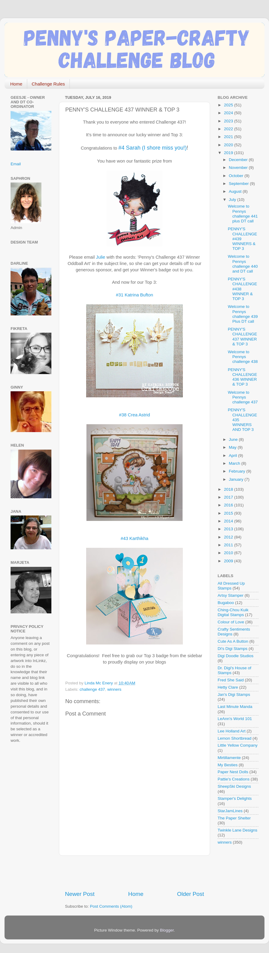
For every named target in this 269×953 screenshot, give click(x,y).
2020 (229, 145)
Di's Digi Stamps (233, 648)
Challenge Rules (48, 83)
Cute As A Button (233, 641)
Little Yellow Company (238, 745)
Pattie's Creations (233, 779)
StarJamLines (230, 811)
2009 (229, 561)
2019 (229, 152)
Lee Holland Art (231, 731)
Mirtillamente (229, 757)
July (233, 199)
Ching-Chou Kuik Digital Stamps (233, 612)
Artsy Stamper (231, 595)
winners (114, 689)
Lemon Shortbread (234, 738)
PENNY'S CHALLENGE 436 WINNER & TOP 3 (242, 377)
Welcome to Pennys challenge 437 (243, 397)
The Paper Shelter (234, 818)
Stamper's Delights (235, 798)
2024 (229, 113)
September (239, 183)
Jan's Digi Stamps (234, 694)
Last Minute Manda (235, 706)
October (237, 175)
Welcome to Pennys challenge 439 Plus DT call (243, 314)
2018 (229, 489)
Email (16, 164)
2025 (229, 105)
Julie (100, 257)
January (237, 479)
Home (16, 83)
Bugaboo (226, 602)
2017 (229, 497)
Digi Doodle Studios (236, 656)
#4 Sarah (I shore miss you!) (152, 148)
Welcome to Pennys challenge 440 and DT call (243, 263)
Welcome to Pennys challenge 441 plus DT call (243, 213)
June (234, 439)
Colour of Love (231, 622)
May (233, 447)
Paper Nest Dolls (233, 772)
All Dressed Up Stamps (231, 585)
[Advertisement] (135, 873)
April (233, 455)
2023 (229, 121)
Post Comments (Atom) (111, 906)
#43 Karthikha (134, 538)
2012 (229, 537)
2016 (229, 505)
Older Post (190, 894)
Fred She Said (231, 680)
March (235, 463)
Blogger (167, 930)
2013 (229, 529)
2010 (229, 553)
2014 (229, 521)
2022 (229, 129)
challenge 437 (92, 689)
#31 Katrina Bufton (134, 294)
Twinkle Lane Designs (237, 830)
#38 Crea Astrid (134, 414)
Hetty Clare (228, 687)
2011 (229, 545)
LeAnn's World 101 (235, 718)
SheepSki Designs (234, 786)
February (237, 471)
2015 (229, 513)
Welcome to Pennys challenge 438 (243, 357)
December (239, 159)
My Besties (228, 765)
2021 (229, 136)
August (236, 191)
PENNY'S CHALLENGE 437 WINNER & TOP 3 (242, 336)
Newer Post (80, 894)
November (239, 167)
